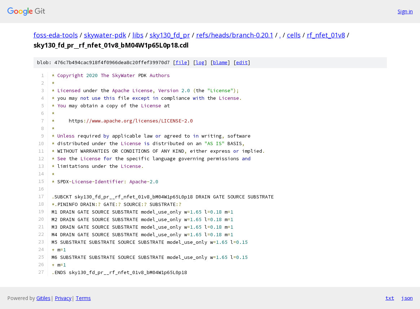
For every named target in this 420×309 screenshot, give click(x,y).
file (181, 62)
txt (389, 298)
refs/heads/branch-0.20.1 (234, 35)
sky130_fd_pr (170, 35)
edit (242, 62)
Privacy (63, 298)
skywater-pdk (105, 35)
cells (294, 35)
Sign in (405, 11)
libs (137, 35)
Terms (83, 298)
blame (220, 62)
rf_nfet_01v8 (326, 35)
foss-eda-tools (56, 35)
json (407, 298)
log (200, 62)
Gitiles (43, 298)
